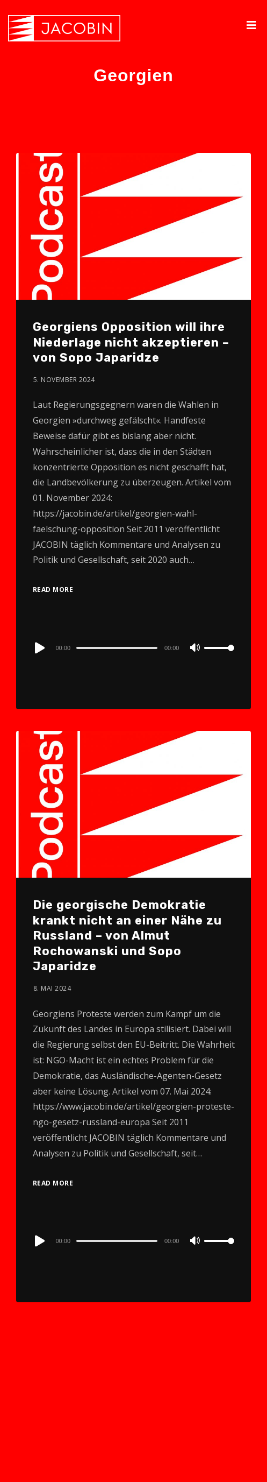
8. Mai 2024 (52, 988)
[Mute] (195, 648)
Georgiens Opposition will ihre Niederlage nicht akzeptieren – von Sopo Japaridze (131, 342)
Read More (53, 589)
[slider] (116, 648)
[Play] (39, 648)
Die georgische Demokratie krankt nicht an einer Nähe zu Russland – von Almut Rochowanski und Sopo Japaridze (127, 935)
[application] (134, 647)
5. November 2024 (64, 379)
